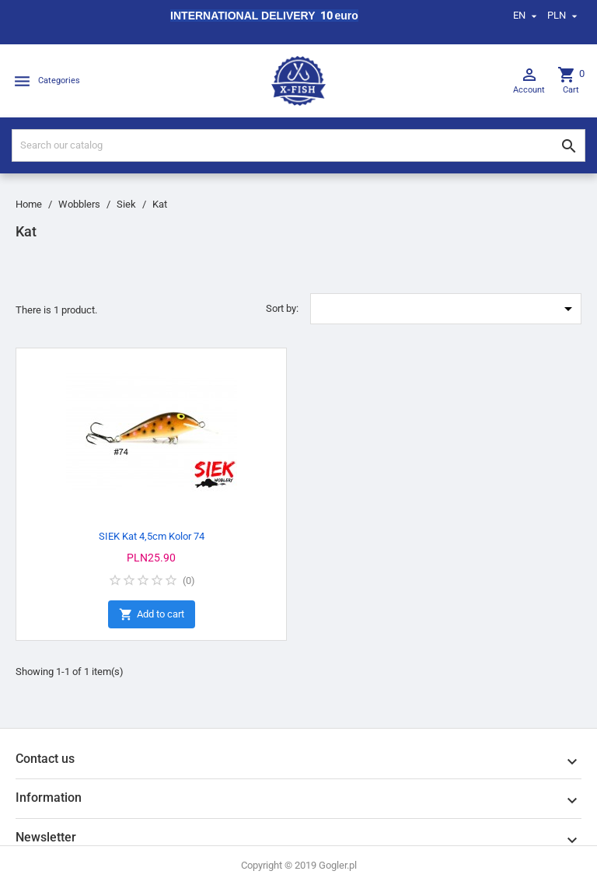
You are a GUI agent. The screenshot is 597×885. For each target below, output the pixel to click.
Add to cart (151, 614)
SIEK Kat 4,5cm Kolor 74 (151, 536)
